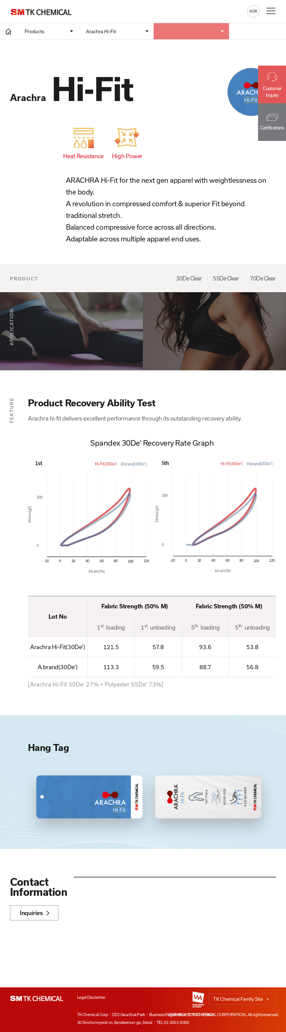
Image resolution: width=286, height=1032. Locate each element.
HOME (8, 31)
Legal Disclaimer (91, 997)
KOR (253, 11)
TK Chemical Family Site (241, 999)
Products (34, 31)
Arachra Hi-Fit (101, 31)
